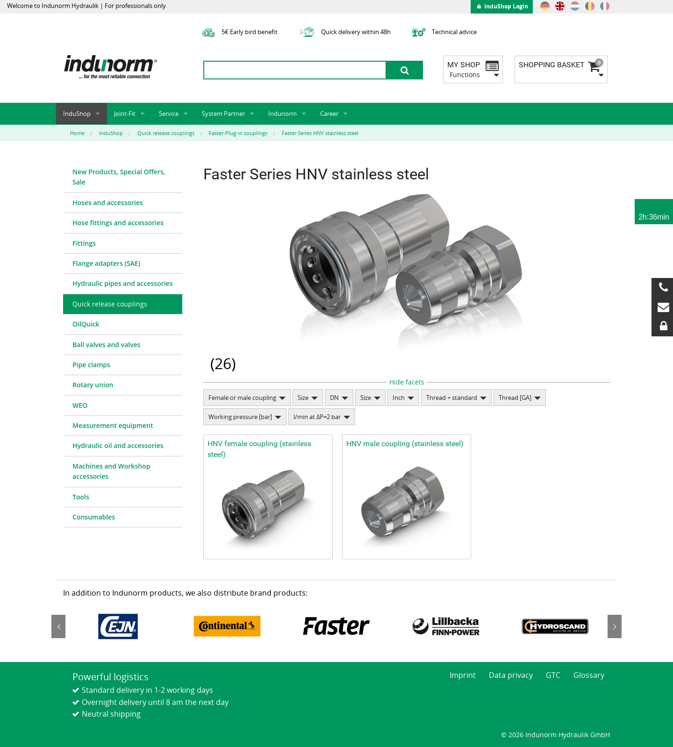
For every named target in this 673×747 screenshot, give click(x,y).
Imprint (463, 675)
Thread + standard (451, 397)
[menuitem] (122, 177)
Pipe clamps (91, 364)
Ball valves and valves (106, 344)
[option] (117, 626)
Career (329, 113)
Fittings (84, 243)
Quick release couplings (109, 303)
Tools (80, 496)
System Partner (223, 113)
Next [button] (615, 626)
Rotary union (92, 384)
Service (169, 113)
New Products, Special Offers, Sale (118, 176)
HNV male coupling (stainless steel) (405, 443)
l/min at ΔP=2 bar (317, 417)
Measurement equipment (112, 425)
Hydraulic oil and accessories (118, 445)
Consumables (93, 516)
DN (334, 397)
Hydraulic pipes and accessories (122, 283)
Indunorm (282, 113)
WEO (79, 405)
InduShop (77, 113)
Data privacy (511, 675)
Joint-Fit (125, 113)
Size (303, 397)
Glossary (588, 675)
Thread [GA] (515, 397)
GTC (553, 675)
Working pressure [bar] (240, 417)
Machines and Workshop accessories (111, 471)
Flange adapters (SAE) (106, 263)
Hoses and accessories (107, 202)
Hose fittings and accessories (118, 222)
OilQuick (86, 324)
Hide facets (406, 381)
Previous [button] (58, 626)
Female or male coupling (242, 397)
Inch (399, 397)
